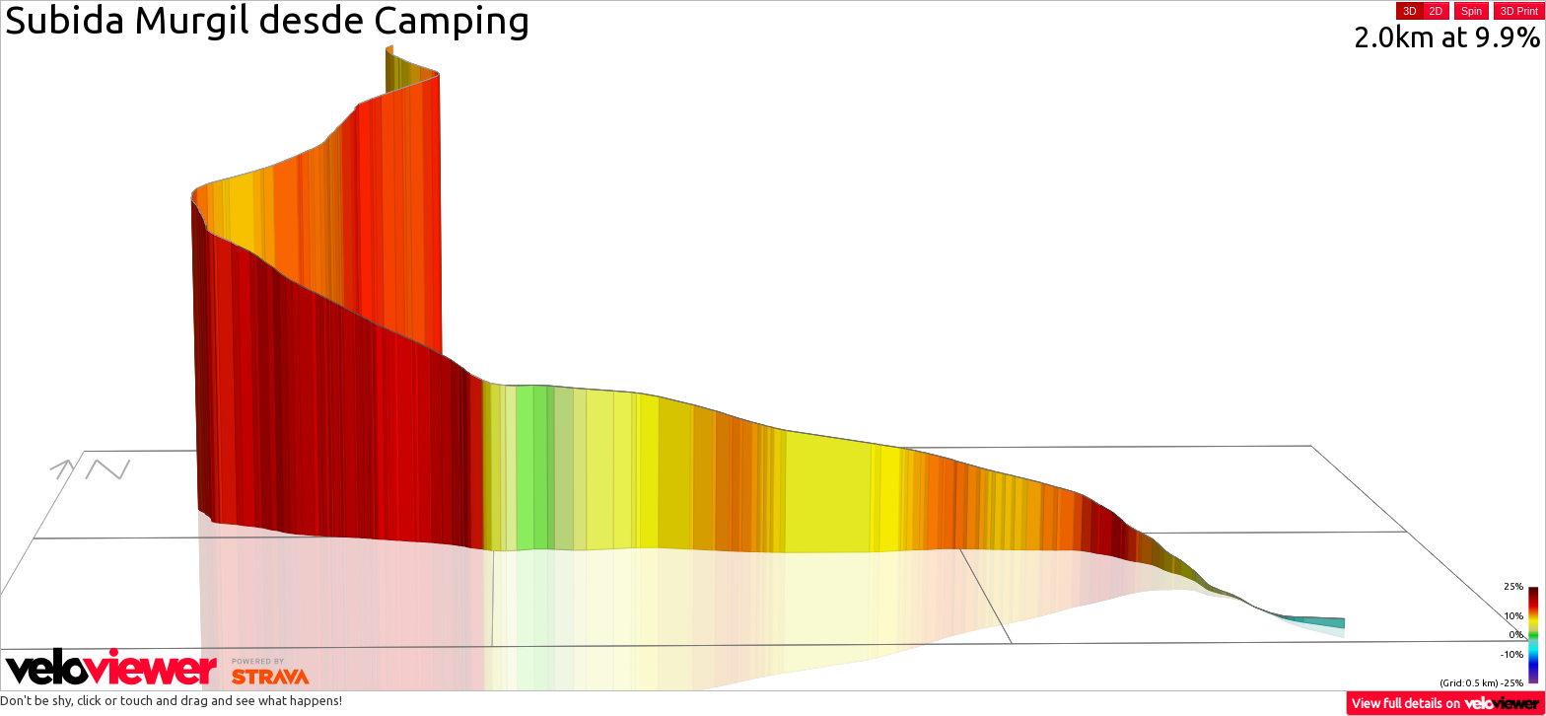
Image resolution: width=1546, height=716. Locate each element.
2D (1436, 11)
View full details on (1446, 702)
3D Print (1519, 11)
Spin (1471, 11)
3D (1409, 11)
